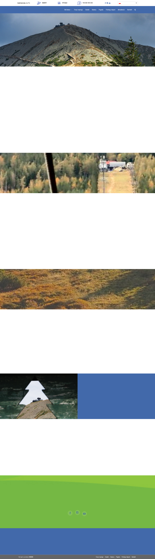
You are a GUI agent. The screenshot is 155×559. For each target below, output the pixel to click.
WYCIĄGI (62, 3)
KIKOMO (31, 557)
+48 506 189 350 (85, 3)
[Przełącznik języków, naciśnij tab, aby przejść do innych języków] (128, 3)
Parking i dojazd (126, 557)
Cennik (107, 557)
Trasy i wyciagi (99, 557)
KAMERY (42, 3)
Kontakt (134, 557)
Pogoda (118, 557)
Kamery (112, 557)
